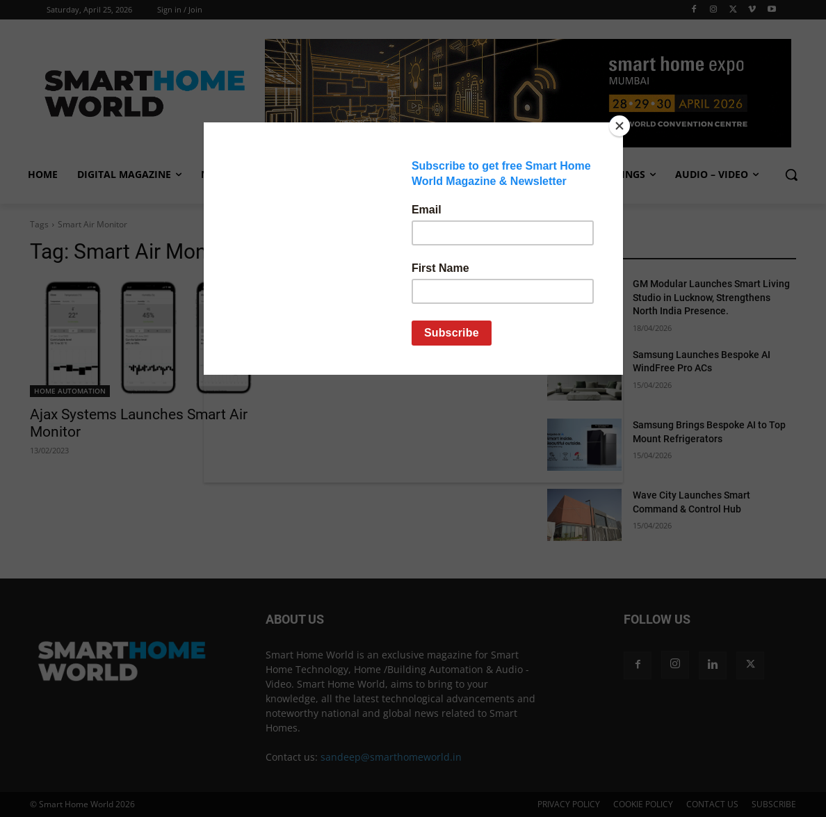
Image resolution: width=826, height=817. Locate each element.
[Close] (619, 125)
